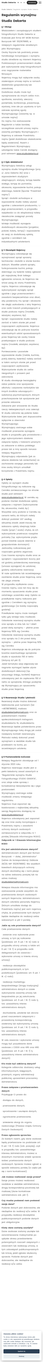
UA (24, 2)
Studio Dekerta (9, 2)
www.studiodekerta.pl (27, 153)
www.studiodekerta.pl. (13, 497)
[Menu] (40, 2)
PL (18, 2)
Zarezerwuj (32, 2)
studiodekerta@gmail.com (15, 712)
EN (21, 2)
